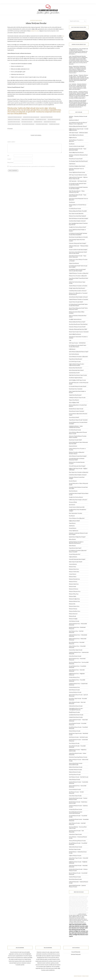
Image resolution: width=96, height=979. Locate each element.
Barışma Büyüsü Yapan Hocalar (76, 408)
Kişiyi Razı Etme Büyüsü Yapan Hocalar (78, 375)
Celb (70, 340)
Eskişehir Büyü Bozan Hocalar (76, 717)
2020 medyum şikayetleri (73, 911)
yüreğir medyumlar (54, 124)
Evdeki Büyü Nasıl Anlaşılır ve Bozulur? (78, 474)
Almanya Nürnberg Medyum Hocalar (77, 840)
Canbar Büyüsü (72, 574)
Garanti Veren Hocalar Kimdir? (76, 301)
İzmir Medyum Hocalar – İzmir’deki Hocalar (78, 777)
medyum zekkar (73, 921)
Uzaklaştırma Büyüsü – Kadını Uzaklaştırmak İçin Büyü (76, 426)
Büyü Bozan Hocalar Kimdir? (75, 439)
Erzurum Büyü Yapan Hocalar (75, 649)
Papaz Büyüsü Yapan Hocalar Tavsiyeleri (78, 420)
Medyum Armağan (73, 618)
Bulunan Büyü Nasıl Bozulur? (75, 367)
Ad (8, 155)
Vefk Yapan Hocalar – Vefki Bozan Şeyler (78, 132)
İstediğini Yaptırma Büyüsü (75, 319)
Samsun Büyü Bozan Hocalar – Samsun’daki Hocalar (76, 764)
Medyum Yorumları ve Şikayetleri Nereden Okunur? (76, 453)
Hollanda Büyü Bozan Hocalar (75, 706)
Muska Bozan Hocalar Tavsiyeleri (76, 411)
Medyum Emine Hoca (74, 569)
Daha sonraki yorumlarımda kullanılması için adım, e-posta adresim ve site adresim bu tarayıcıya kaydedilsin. (32, 166)
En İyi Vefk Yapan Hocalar (75, 361)
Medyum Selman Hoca (74, 606)
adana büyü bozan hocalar (14, 117)
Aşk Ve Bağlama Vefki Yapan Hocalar (77, 380)
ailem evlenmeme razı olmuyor (76, 917)
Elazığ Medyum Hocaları (74, 712)
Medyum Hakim (72, 596)
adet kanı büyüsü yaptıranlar (82, 900)
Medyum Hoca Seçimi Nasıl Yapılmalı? (77, 216)
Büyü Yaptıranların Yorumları (75, 513)
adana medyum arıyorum (28, 119)
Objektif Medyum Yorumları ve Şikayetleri (78, 273)
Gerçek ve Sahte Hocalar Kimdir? (76, 146)
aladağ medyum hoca (41, 119)
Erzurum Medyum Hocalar (75, 789)
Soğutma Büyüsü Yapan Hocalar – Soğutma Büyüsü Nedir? (77, 364)
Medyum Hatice (72, 576)
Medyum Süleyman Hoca (74, 591)
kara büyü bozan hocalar (80, 923)
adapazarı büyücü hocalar (77, 902)
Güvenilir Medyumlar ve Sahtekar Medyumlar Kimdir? (76, 459)
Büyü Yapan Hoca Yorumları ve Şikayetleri (78, 472)
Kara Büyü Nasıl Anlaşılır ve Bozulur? (77, 221)
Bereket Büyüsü (73, 481)
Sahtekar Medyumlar (36, 20)
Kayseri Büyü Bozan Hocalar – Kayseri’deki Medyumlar (76, 812)
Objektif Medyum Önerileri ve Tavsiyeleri (78, 299)
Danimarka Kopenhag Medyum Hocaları (78, 757)
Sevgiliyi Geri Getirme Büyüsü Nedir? (77, 227)
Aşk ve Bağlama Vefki (74, 402)
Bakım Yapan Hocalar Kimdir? (75, 561)
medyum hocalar (35, 30)
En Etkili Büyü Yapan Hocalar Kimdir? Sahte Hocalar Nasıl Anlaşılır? (77, 270)
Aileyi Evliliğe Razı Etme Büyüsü (76, 135)
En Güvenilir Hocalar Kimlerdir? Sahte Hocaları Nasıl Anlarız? (77, 184)
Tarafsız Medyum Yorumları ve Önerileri (78, 285)
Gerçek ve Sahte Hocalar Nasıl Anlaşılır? (78, 249)
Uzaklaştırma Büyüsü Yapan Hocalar (77, 397)
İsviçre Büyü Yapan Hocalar (75, 795)
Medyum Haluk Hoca (74, 584)
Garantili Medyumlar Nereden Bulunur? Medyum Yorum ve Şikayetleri (78, 57)
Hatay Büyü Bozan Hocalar (75, 656)
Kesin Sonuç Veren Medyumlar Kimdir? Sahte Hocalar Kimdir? (78, 252)
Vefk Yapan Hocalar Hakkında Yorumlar (78, 174)
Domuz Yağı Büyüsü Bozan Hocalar (77, 172)
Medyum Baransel (73, 613)
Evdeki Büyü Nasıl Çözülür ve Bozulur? (78, 290)
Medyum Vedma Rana (74, 571)
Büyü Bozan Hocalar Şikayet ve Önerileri (78, 237)
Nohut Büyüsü (72, 539)
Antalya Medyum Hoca (74, 677)
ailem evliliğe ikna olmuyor (75, 916)
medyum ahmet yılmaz (80, 909)
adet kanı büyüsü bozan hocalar (78, 928)
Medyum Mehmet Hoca (74, 601)
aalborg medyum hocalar (73, 912)
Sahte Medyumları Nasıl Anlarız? (76, 370)
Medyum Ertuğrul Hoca (74, 598)
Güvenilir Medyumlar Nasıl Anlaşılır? (77, 466)
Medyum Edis (72, 603)
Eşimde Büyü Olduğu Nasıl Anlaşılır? (77, 536)
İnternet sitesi (10, 162)
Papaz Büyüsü (72, 523)
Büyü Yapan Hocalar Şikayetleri (76, 213)
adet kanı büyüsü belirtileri (79, 933)
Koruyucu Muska (73, 502)
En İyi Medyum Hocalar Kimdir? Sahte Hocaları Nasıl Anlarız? (77, 346)
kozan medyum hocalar (49, 121)
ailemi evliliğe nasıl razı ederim (80, 915)
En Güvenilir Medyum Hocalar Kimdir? (77, 386)
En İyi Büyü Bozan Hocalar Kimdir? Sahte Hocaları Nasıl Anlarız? (78, 305)
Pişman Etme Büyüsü (74, 263)
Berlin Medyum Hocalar (74, 689)
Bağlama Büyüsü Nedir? (74, 520)
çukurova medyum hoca (14, 121)
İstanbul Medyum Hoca (74, 687)
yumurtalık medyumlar (41, 124)
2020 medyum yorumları (83, 910)
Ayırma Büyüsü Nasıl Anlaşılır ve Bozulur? (78, 297)
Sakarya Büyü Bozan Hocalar (75, 846)
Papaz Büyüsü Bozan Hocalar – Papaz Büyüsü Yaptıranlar (77, 256)
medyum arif (85, 920)
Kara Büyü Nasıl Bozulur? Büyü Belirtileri (78, 324)
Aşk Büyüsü (72, 525)
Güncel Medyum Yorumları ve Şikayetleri (78, 356)
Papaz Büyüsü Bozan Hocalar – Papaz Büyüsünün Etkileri (77, 149)
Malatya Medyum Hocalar (75, 772)
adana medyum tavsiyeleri (79, 903)
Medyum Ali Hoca (73, 581)
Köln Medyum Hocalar (74, 621)
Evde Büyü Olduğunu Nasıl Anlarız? (77, 166)
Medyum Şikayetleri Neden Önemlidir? (78, 211)
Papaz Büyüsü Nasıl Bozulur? (75, 359)
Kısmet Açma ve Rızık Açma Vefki (76, 507)
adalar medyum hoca (75, 910)
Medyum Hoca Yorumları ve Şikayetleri (78, 275)
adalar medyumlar (83, 907)
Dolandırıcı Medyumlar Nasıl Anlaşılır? (77, 243)
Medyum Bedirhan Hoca (74, 611)
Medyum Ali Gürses (73, 589)
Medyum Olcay (72, 566)
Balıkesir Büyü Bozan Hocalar (75, 767)
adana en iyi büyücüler (46, 117)
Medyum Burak (72, 616)
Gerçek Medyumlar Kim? (74, 554)
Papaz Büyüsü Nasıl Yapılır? (75, 548)
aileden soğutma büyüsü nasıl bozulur (76, 918)
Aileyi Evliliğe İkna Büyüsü (75, 334)
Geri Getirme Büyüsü (74, 354)
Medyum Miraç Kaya (73, 594)
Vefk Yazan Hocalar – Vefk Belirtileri (77, 343)
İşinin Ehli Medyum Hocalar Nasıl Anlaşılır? (78, 218)
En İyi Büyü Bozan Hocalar (75, 208)
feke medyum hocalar (27, 121)
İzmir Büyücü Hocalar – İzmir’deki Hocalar (78, 737)
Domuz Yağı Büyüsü (73, 530)
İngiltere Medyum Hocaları (75, 855)
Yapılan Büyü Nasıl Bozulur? (75, 395)
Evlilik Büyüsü (72, 349)
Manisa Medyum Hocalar (74, 731)
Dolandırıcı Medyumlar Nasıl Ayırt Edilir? (78, 329)
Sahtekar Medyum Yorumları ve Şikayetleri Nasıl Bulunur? (76, 542)
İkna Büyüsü (72, 515)
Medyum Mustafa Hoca (74, 579)
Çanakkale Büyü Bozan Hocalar (76, 714)
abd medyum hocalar (82, 911)
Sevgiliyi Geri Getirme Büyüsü (76, 497)
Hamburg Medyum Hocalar (75, 692)
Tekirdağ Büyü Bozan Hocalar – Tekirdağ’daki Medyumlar (76, 709)
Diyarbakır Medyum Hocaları (75, 769)
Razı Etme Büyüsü (73, 491)
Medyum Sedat (72, 586)
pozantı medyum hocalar (14, 124)
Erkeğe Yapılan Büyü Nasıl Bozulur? (77, 288)
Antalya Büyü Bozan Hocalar (75, 809)
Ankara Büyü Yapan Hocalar (75, 834)
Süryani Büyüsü (72, 528)
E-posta (9, 159)
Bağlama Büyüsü (73, 137)
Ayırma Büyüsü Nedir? (74, 417)
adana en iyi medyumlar (14, 119)
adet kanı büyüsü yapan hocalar (75, 901)
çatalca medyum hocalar (73, 896)
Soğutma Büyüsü (73, 556)
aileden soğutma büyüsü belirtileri (78, 920)
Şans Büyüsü (72, 504)
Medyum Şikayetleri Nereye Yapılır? (77, 321)
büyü (63, 36)
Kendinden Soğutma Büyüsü (75, 377)
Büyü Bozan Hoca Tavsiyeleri (75, 388)
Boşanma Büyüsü (73, 446)
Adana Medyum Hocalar (74, 779)
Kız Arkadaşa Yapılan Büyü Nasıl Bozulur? (78, 161)
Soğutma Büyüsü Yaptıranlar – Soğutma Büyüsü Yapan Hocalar (78, 178)
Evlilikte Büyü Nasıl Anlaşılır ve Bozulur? (78, 499)
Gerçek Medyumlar (75, 952)
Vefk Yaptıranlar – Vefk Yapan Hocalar (77, 181)
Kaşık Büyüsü (75, 48)
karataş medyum (38, 121)
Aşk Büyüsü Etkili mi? (74, 120)
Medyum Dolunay (73, 608)
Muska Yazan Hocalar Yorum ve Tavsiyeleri (78, 331)
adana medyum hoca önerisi (74, 907)
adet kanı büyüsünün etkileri (77, 924)
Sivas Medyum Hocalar (74, 743)
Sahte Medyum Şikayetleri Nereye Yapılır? (78, 351)
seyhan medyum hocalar (28, 124)
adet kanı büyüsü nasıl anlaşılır (78, 927)
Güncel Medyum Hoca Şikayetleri (76, 518)
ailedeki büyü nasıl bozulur (77, 898)
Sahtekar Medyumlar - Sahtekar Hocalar (81, 976)
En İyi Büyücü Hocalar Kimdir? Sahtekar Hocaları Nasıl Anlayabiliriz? (77, 101)
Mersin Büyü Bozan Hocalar (75, 879)
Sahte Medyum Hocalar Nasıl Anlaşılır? (78, 456)
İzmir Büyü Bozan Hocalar (75, 774)
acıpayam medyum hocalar (83, 912)
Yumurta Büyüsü (73, 564)
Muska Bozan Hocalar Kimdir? (76, 158)
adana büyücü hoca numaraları (31, 117)
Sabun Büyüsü (72, 545)
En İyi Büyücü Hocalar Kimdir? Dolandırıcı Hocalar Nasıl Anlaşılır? (78, 188)
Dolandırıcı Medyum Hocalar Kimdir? (77, 326)
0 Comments (10, 128)
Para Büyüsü (72, 202)
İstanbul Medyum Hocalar (75, 876)
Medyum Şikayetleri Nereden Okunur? (78, 126)
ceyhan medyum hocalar (54, 119)
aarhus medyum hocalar (73, 914)
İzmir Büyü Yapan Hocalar (75, 849)
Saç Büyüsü (71, 143)
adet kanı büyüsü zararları (77, 926)
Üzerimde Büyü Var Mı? (74, 372)
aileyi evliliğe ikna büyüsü (74, 897)
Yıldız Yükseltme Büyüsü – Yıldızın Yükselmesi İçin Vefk (77, 191)
